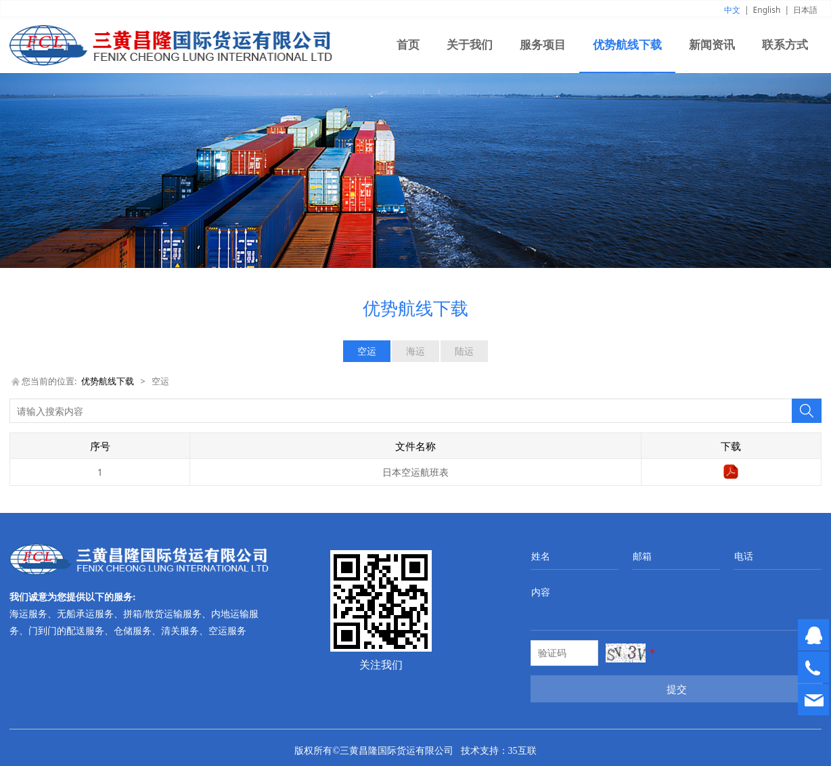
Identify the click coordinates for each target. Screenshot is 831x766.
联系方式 (785, 45)
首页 (408, 45)
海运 (415, 350)
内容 (540, 591)
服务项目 (543, 45)
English (767, 10)
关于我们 (470, 45)
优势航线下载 (627, 45)
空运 (366, 350)
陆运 (464, 350)
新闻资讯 (712, 45)
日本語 (805, 10)
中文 (732, 10)
